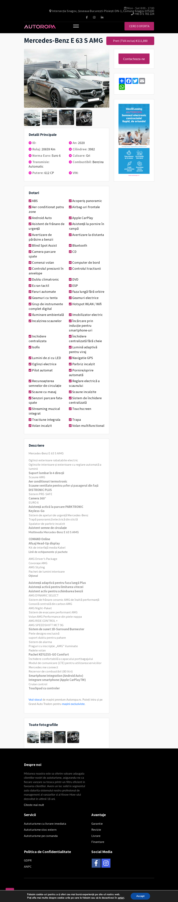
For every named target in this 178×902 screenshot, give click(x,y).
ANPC (27, 866)
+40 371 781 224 (142, 13)
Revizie (96, 829)
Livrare (96, 836)
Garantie (97, 823)
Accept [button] (140, 896)
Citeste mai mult (34, 804)
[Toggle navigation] (76, 26)
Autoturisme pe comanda (41, 836)
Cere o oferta (139, 26)
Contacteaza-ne (134, 58)
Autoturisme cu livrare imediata (45, 823)
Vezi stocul (35, 699)
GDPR (28, 860)
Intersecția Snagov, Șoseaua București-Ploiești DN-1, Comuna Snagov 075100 (103, 11)
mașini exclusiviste (73, 703)
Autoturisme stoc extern (40, 829)
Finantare (97, 842)
